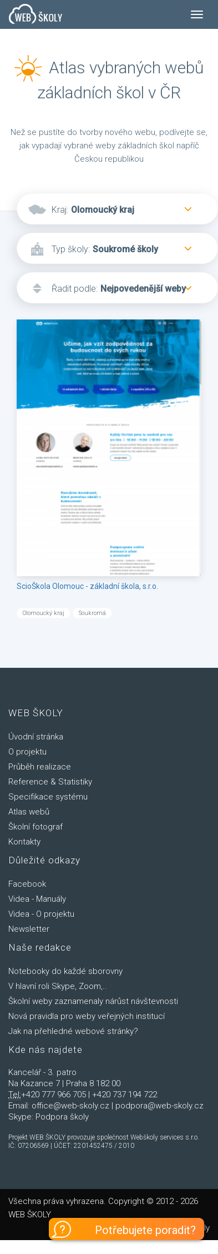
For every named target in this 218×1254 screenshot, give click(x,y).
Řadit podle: (75, 288)
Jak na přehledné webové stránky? (73, 1031)
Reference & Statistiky (50, 782)
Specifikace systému (48, 797)
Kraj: (60, 209)
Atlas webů (28, 812)
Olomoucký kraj (102, 209)
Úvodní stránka (35, 737)
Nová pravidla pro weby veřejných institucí (86, 1016)
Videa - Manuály (37, 899)
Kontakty (24, 842)
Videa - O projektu (41, 914)
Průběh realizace (39, 767)
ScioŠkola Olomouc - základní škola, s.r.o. (87, 586)
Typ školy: (71, 249)
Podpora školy (62, 1117)
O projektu (27, 752)
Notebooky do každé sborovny (65, 971)
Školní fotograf (35, 827)
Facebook (27, 884)
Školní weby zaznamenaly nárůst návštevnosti (93, 1001)
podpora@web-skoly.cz (159, 1106)
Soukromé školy (125, 249)
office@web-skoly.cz (70, 1106)
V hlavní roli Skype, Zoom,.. (57, 986)
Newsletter (28, 929)
